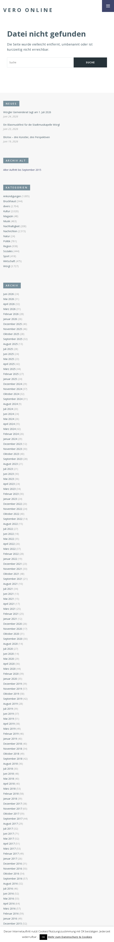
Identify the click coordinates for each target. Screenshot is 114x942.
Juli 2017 (8, 828)
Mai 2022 (8, 539)
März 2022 (9, 548)
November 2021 (12, 568)
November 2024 (12, 389)
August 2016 (10, 883)
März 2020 (9, 668)
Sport (6, 256)
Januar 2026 (10, 319)
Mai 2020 (8, 658)
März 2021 (9, 608)
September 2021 (12, 578)
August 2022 (10, 524)
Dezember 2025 (12, 324)
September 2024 (12, 399)
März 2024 (9, 429)
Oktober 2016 (11, 873)
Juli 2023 (8, 469)
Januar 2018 (10, 798)
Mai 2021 (8, 598)
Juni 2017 (8, 833)
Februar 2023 (11, 494)
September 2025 (12, 339)
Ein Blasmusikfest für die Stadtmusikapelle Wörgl (31, 124)
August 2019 (10, 703)
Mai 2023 (8, 479)
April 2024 (9, 424)
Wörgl (6, 266)
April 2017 (9, 843)
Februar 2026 (11, 314)
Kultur (6, 211)
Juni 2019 (8, 713)
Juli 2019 (8, 708)
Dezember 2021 (12, 563)
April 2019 (9, 723)
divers (6, 206)
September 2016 (12, 878)
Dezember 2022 (12, 504)
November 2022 (12, 509)
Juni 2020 (8, 653)
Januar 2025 (10, 379)
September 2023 (12, 459)
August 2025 (10, 344)
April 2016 (9, 903)
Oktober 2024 (11, 394)
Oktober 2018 (11, 753)
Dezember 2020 (12, 623)
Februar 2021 (11, 613)
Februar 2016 (11, 913)
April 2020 (9, 663)
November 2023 (12, 449)
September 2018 (12, 758)
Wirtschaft (9, 261)
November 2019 (12, 688)
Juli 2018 (8, 768)
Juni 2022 (8, 534)
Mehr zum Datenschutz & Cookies (70, 937)
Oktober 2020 (11, 633)
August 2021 (10, 583)
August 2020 (10, 643)
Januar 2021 (10, 618)
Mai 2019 (8, 718)
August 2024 (10, 404)
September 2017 (12, 818)
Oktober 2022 (11, 514)
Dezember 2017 (12, 803)
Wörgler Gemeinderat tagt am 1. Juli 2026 (27, 112)
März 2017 (9, 848)
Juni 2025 (8, 354)
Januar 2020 (10, 678)
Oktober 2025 (11, 334)
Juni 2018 (8, 773)
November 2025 (12, 329)
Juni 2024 (8, 414)
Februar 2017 (11, 853)
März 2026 (9, 309)
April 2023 (9, 484)
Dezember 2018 (12, 743)
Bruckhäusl (9, 201)
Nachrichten (10, 231)
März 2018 (9, 788)
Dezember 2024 (12, 384)
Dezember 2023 (12, 444)
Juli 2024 (8, 409)
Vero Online (28, 10)
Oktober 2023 (11, 454)
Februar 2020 (11, 673)
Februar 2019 (11, 733)
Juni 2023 (8, 474)
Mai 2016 (8, 898)
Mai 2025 (8, 359)
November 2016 (12, 868)
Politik (6, 241)
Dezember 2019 (12, 683)
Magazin (8, 216)
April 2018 (9, 783)
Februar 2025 (11, 374)
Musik (6, 221)
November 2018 (12, 748)
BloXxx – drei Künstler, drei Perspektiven (26, 137)
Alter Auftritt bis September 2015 (22, 169)
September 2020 (12, 638)
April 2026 (9, 304)
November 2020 (12, 628)
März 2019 (9, 728)
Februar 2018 (11, 793)
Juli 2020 (8, 648)
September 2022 (12, 519)
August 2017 (10, 823)
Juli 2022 (8, 529)
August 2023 (10, 464)
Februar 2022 (11, 553)
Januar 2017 (10, 858)
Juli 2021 (8, 588)
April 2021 (9, 603)
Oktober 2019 (11, 693)
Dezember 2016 (12, 863)
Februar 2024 (11, 434)
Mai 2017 (8, 838)
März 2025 (9, 369)
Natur (6, 236)
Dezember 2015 (12, 923)
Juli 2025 (8, 349)
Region (7, 246)
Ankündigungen (12, 196)
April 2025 (9, 364)
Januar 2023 (10, 499)
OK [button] (43, 937)
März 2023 (9, 489)
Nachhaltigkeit (11, 226)
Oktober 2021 (11, 573)
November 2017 (12, 808)
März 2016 (9, 908)
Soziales (8, 251)
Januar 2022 (10, 558)
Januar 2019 (10, 738)
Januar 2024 (10, 439)
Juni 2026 (8, 294)
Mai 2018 (8, 778)
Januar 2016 (10, 918)
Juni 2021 (8, 593)
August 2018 (10, 763)
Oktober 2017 (11, 813)
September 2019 (12, 698)
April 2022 (9, 543)
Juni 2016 (8, 893)
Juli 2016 (8, 888)
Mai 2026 (8, 299)
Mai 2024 (8, 419)
